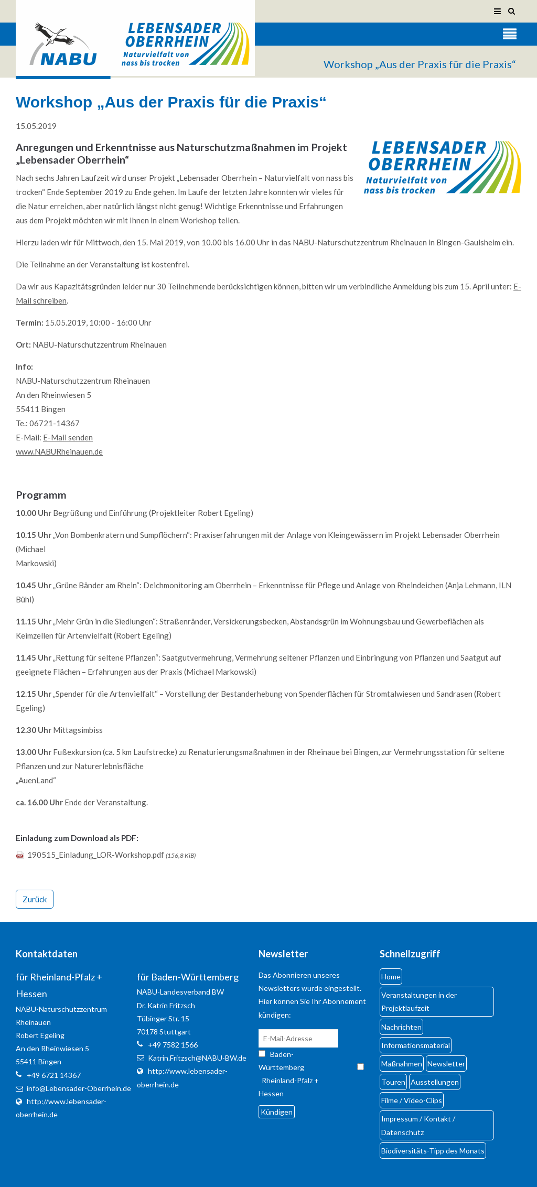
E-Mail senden (68, 437)
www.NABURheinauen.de (59, 451)
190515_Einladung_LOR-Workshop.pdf (111, 854)
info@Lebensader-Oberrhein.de (79, 1088)
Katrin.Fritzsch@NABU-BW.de (197, 1057)
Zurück (35, 899)
